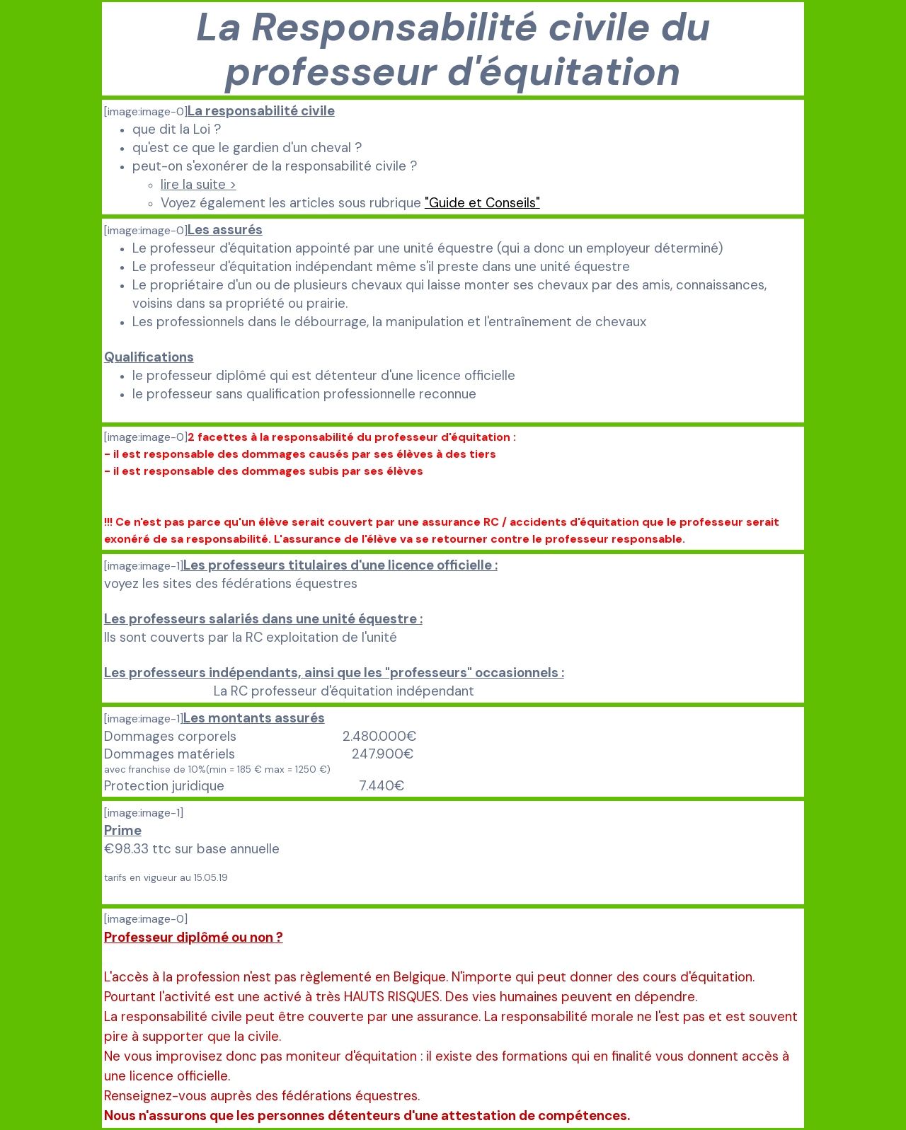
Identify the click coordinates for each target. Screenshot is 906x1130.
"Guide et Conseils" (482, 203)
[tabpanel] (453, 48)
